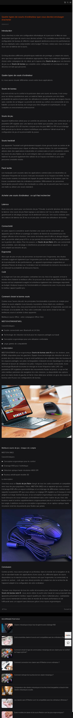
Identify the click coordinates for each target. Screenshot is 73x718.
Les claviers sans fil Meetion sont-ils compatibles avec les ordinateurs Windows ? (41, 700)
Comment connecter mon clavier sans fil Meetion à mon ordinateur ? (37, 662)
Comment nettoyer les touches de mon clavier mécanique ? (33, 675)
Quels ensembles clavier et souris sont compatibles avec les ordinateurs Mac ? (40, 637)
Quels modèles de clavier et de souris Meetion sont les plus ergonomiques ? (39, 712)
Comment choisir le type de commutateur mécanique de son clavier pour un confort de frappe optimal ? (42, 651)
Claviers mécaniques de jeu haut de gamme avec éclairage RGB (35, 625)
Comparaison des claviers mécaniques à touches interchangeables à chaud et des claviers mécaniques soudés (41, 688)
